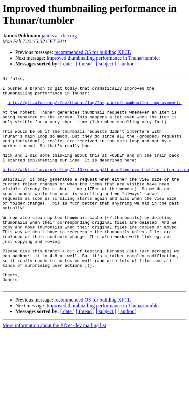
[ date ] (67, 63)
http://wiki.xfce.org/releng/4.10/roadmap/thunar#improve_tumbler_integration (96, 188)
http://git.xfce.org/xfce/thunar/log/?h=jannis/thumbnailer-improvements (95, 108)
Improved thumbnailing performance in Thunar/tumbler (103, 58)
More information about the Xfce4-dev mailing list (54, 367)
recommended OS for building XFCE (93, 52)
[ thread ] (85, 63)
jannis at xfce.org (59, 35)
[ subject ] (106, 63)
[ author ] (127, 63)
